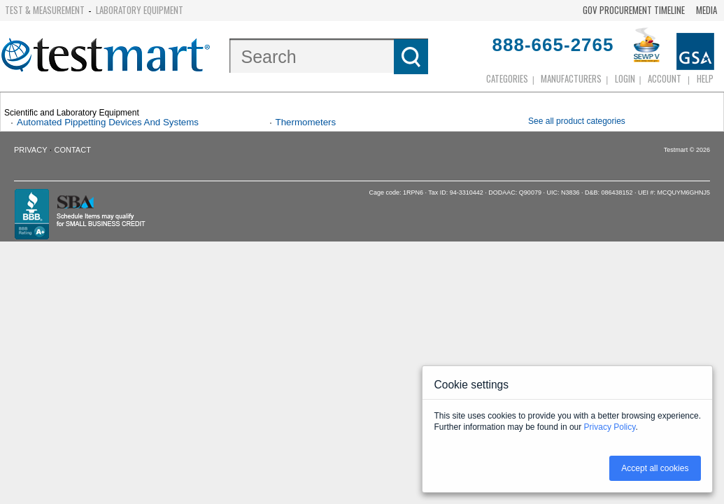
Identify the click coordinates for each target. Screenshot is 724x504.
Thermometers (306, 122)
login (625, 78)
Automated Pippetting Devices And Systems (108, 122)
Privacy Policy (610, 427)
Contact (73, 150)
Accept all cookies (654, 468)
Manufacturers (571, 78)
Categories (507, 78)
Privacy (30, 150)
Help (705, 78)
